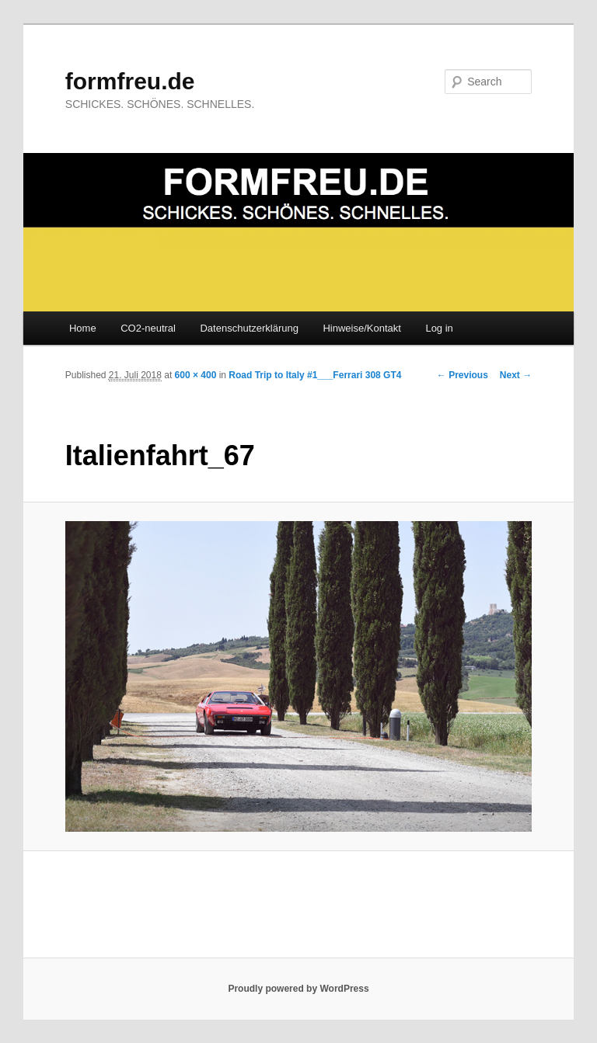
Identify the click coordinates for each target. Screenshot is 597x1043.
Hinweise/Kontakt (361, 328)
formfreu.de (130, 81)
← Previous (462, 375)
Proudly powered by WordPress (298, 988)
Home (82, 328)
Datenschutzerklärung (249, 328)
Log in (438, 328)
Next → (516, 375)
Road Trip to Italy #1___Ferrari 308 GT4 (315, 375)
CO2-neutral (148, 328)
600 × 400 (196, 375)
